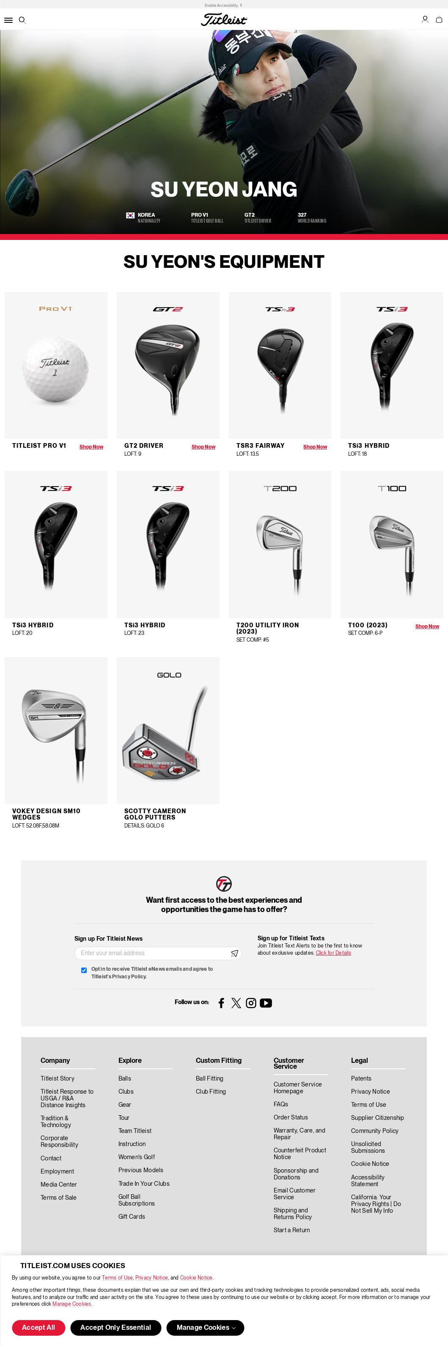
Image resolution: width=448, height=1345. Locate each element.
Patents (361, 1078)
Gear (125, 1105)
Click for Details (333, 953)
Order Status (291, 1117)
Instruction (132, 1144)
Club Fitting (211, 1092)
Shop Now (91, 447)
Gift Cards (132, 1217)
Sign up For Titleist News (108, 939)
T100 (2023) (368, 625)
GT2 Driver (144, 446)
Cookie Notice (196, 1278)
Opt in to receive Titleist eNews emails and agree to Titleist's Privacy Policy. (152, 973)
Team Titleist (135, 1131)
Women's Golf (136, 1157)
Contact (51, 1158)
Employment (57, 1171)
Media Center (59, 1184)
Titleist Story (57, 1078)
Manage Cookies (71, 1304)
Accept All (38, 1328)
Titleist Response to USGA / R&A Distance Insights (67, 1098)
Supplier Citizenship (377, 1118)
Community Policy (375, 1131)
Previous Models (141, 1170)
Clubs (126, 1092)
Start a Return (292, 1230)
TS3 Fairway (260, 446)
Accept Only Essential (115, 1328)
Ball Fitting (209, 1078)
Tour (124, 1118)
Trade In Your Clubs (144, 1184)
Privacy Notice (151, 1278)
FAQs (281, 1104)
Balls (124, 1078)
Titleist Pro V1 (39, 446)
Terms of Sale (59, 1198)
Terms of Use (117, 1278)
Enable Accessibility (221, 5)
